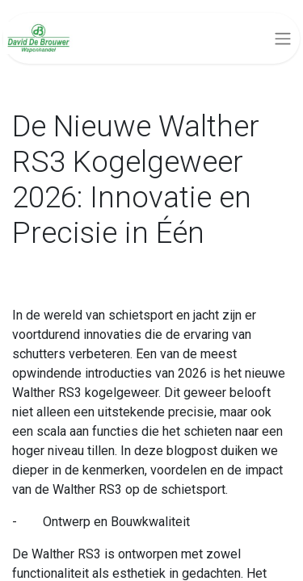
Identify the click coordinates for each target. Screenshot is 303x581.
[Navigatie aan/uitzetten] (283, 38)
